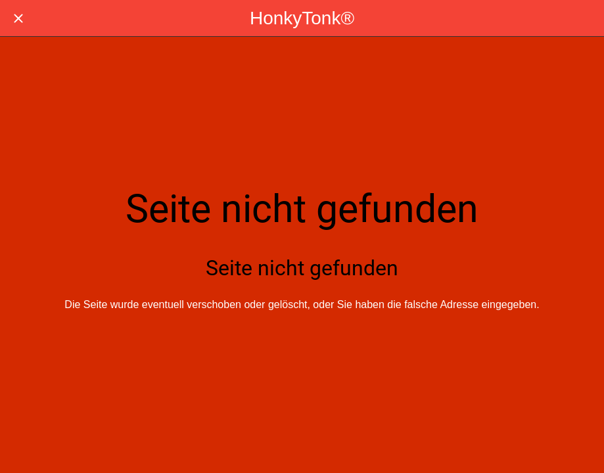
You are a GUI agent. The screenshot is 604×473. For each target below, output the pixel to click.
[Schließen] (18, 18)
